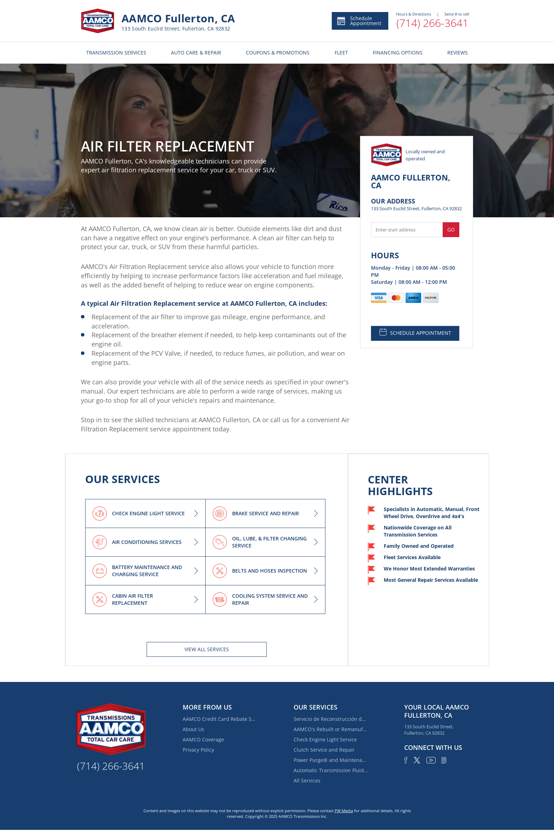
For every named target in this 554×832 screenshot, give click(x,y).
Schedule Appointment (358, 21)
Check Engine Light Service (325, 739)
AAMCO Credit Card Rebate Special (220, 719)
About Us (193, 729)
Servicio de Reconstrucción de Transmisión (331, 719)
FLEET (341, 52)
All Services (307, 780)
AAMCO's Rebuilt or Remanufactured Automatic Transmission (331, 729)
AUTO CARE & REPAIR (196, 52)
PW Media (344, 810)
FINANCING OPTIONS (398, 52)
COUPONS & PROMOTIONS (278, 52)
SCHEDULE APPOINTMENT (415, 332)
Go (451, 229)
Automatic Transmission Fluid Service (331, 770)
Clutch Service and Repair (324, 749)
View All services (206, 649)
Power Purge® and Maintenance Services (331, 760)
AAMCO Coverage (203, 739)
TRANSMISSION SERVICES (116, 52)
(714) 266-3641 (432, 23)
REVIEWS (457, 52)
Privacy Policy (198, 749)
